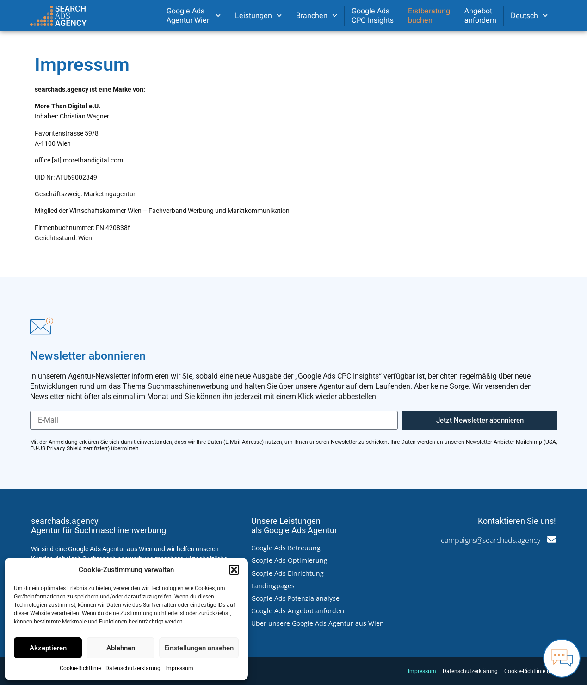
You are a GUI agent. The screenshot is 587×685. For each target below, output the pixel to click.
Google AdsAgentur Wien (194, 15)
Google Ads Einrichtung (287, 573)
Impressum (179, 668)
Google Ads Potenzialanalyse (295, 598)
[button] (234, 569)
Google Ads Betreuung (286, 547)
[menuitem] (529, 16)
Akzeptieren (48, 648)
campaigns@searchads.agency (490, 540)
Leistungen (258, 15)
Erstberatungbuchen (429, 15)
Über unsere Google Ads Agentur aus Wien (317, 623)
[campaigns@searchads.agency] (551, 539)
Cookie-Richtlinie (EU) (530, 671)
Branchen (316, 15)
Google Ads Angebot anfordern (299, 610)
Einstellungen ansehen (199, 648)
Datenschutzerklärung (133, 668)
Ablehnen (120, 648)
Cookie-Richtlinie (80, 668)
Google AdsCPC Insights (373, 15)
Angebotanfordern (480, 15)
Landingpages (273, 585)
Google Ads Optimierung (289, 560)
